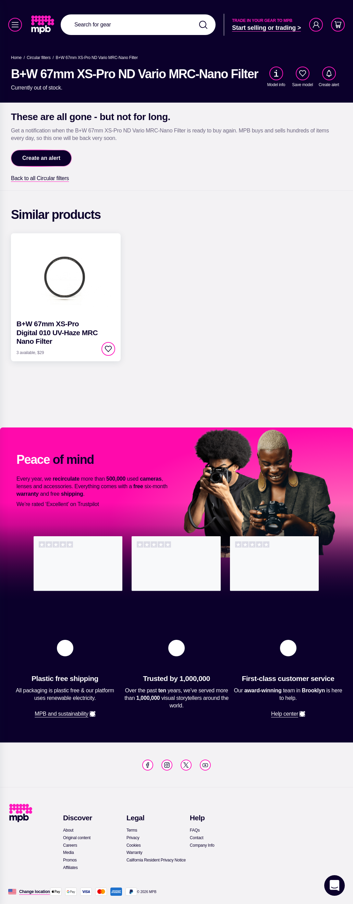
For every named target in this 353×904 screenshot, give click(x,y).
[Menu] (15, 25)
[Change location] (34, 892)
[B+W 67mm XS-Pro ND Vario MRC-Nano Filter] (97, 58)
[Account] (316, 25)
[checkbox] (302, 73)
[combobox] (138, 24)
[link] (43, 24)
